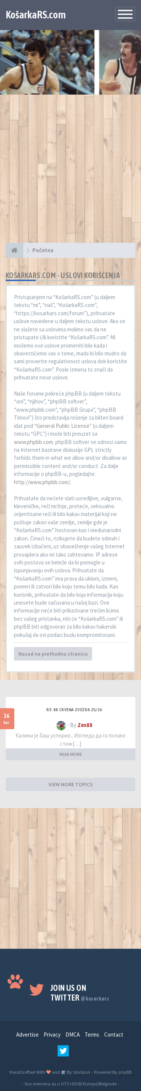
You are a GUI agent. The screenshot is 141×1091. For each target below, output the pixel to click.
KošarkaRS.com (36, 15)
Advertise (27, 1034)
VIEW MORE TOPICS (71, 784)
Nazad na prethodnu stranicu (53, 653)
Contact (113, 1034)
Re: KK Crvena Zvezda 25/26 (74, 709)
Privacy (52, 1034)
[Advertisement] (70, 172)
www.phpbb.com (33, 441)
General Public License (62, 425)
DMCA (72, 1034)
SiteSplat (81, 1072)
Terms (92, 1034)
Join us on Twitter (79, 992)
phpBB (125, 1072)
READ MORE (70, 754)
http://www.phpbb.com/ (42, 482)
